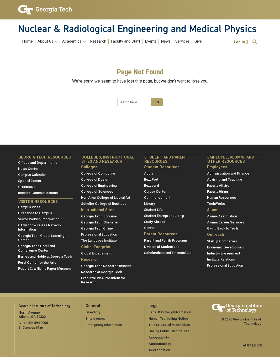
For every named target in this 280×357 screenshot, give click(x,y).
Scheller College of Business (103, 204)
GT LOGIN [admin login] (254, 345)
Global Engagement (96, 253)
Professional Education (99, 234)
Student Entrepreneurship (164, 216)
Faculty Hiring (217, 191)
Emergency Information (104, 325)
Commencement (157, 198)
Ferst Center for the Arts (37, 262)
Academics (74, 41)
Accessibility (159, 337)
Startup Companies (222, 241)
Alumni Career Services (225, 222)
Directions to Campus (35, 213)
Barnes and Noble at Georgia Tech (45, 256)
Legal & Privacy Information (170, 312)
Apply (148, 173)
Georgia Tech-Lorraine (99, 216)
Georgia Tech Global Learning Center (41, 238)
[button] (254, 42)
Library (149, 204)
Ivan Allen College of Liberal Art (105, 198)
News (166, 41)
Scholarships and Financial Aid (168, 253)
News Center (28, 169)
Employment (95, 318)
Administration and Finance (228, 173)
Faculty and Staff (125, 41)
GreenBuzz (26, 187)
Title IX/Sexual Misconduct (169, 325)
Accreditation (159, 350)
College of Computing (98, 173)
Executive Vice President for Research (103, 280)
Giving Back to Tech (222, 228)
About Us (47, 41)
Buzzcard (151, 185)
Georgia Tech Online (97, 228)
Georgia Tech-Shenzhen (100, 222)
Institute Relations (221, 259)
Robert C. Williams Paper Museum (44, 269)
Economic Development (226, 247)
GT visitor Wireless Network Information (39, 227)
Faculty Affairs (218, 185)
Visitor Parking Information (38, 219)
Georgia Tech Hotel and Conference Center (36, 248)
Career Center (155, 191)
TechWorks (216, 204)
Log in (239, 42)
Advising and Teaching (224, 179)
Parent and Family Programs (166, 240)
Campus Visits (29, 207)
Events (150, 41)
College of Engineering (99, 185)
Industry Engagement (223, 253)
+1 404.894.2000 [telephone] (35, 323)
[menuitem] (112, 41)
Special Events (29, 181)
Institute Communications (38, 193)
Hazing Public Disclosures (169, 331)
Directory (93, 312)
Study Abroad (154, 222)
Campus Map (33, 327)
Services (182, 41)
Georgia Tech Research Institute (106, 266)
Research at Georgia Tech (101, 272)
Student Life (153, 210)
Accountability (160, 344)
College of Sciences (97, 191)
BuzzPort (151, 179)
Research (98, 41)
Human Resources (221, 198)
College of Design (95, 179)
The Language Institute (99, 240)
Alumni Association (222, 216)
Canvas (149, 228)
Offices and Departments (37, 163)
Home (27, 41)
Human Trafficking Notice (168, 318)
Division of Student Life (161, 247)
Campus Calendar (32, 175)
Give (198, 41)
